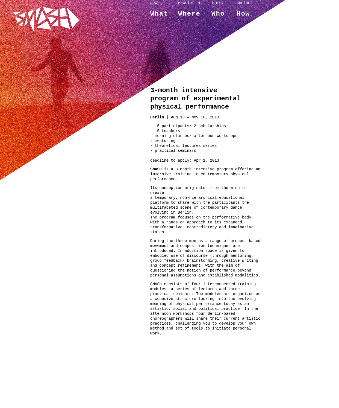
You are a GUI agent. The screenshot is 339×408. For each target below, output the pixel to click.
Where (189, 14)
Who (218, 14)
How (243, 14)
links (217, 3)
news (155, 3)
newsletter (189, 3)
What (159, 14)
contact (245, 3)
